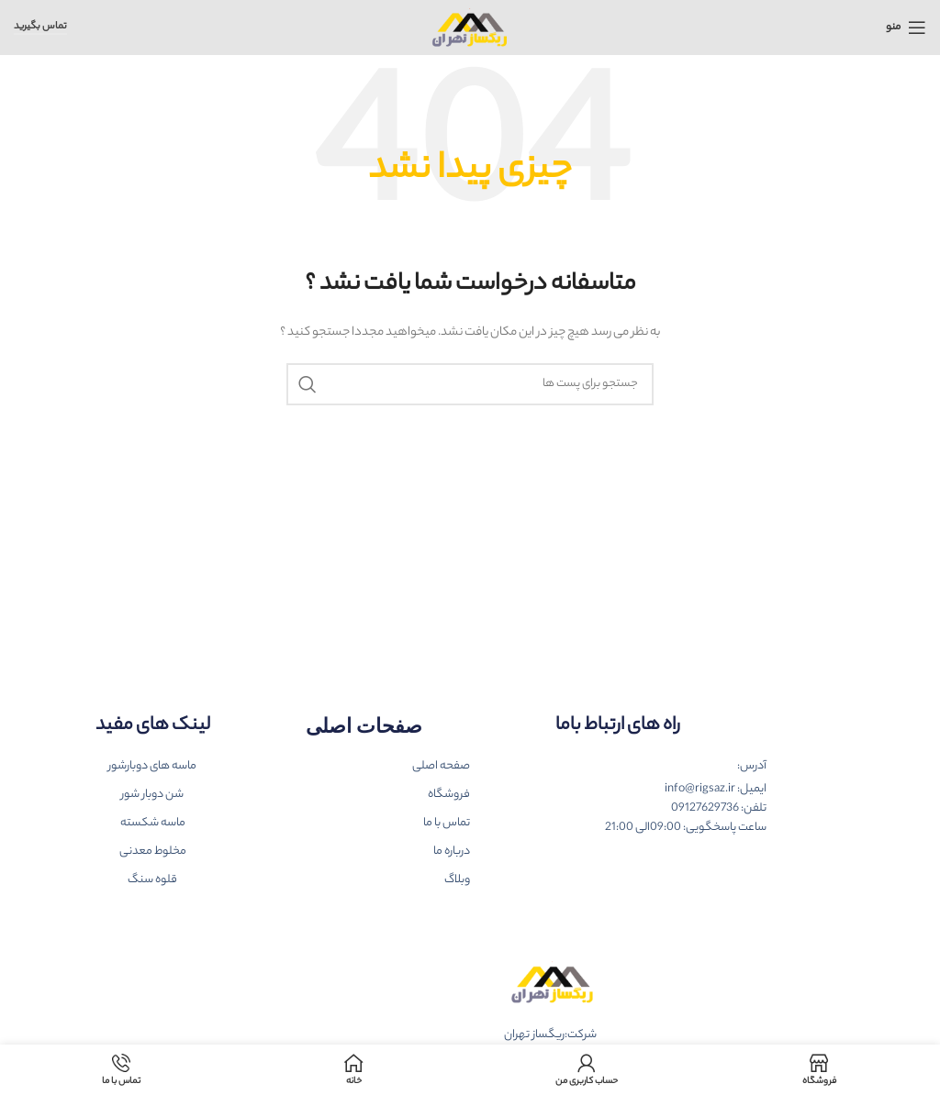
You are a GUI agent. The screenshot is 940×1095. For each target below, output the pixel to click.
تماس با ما (446, 823)
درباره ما (451, 851)
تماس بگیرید (40, 27)
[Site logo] (470, 27)
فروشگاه (449, 794)
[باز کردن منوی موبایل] (906, 27)
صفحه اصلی (441, 766)
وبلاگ (457, 880)
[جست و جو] (470, 384)
